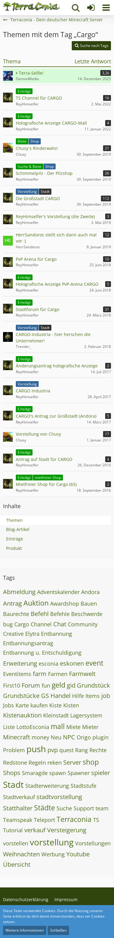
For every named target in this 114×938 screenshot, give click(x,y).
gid (71, 685)
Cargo (21, 624)
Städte (44, 807)
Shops (11, 773)
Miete (73, 727)
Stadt (13, 784)
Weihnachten (21, 854)
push (36, 749)
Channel (41, 624)
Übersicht (16, 864)
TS (96, 819)
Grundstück (93, 685)
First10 (11, 685)
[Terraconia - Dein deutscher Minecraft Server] (31, 6)
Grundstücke (21, 696)
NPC (69, 737)
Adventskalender (58, 592)
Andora (90, 592)
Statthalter (18, 808)
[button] (106, 8)
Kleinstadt (56, 715)
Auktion (36, 603)
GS (45, 696)
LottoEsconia (32, 727)
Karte (22, 705)
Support (84, 808)
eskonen (72, 663)
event (94, 663)
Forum (31, 685)
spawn (57, 773)
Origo (84, 737)
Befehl (40, 614)
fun (46, 685)
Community (83, 624)
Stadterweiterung (47, 785)
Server (72, 762)
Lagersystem (86, 715)
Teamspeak (17, 819)
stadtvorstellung (59, 797)
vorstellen (15, 843)
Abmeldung (19, 592)
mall (58, 726)
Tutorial (13, 830)
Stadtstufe (83, 785)
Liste (9, 727)
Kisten (71, 705)
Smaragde (35, 773)
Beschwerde (86, 614)
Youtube (78, 854)
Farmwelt (82, 674)
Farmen (57, 674)
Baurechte (16, 614)
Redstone (15, 762)
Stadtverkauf (19, 797)
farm (40, 674)
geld (58, 685)
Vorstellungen (93, 843)
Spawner (78, 773)
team (102, 808)
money (40, 737)
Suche (64, 808)
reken (54, 762)
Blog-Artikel (17, 529)
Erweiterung (20, 663)
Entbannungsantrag (28, 643)
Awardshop (64, 603)
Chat (59, 624)
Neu (56, 737)
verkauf (35, 830)
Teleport (44, 819)
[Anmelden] (91, 8)
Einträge (14, 539)
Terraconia (74, 819)
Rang (81, 750)
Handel (60, 696)
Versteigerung (66, 830)
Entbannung (56, 633)
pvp (52, 750)
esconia (48, 663)
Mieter (90, 727)
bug (8, 624)
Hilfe (78, 695)
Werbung (53, 854)
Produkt (14, 548)
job (105, 696)
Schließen (58, 930)
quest (66, 750)
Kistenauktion (22, 715)
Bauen (89, 603)
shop (91, 762)
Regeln (37, 762)
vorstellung (52, 842)
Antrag (12, 603)
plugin (100, 737)
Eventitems (17, 674)
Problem (14, 750)
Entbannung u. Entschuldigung (42, 652)
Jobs (8, 705)
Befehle (60, 614)
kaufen (39, 705)
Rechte (98, 750)
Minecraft (16, 737)
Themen (14, 520)
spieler (100, 773)
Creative (13, 633)
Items (92, 695)
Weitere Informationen (24, 930)
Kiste (55, 705)
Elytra (32, 633)
